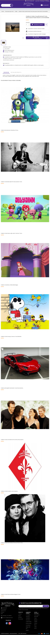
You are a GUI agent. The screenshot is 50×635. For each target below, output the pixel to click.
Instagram (10, 623)
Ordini (35, 618)
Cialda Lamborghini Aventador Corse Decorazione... (12, 388)
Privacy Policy (28, 623)
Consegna (28, 614)
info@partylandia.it (10, 50)
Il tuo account (36, 613)
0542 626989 (7, 48)
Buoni (35, 624)
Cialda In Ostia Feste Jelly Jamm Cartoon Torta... (11, 233)
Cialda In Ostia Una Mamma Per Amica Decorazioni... (12, 439)
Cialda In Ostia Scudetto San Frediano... (9, 491)
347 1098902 (11, 51)
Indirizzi (35, 623)
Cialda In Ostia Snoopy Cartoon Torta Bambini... (11, 336)
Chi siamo (28, 619)
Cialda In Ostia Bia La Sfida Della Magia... (9, 285)
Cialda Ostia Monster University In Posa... (10, 130)
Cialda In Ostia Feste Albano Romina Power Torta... (12, 542)
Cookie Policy (28, 621)
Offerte (20, 614)
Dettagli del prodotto (16, 72)
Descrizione (6, 72)
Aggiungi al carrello (37, 24)
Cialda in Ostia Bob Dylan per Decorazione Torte (11, 181)
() (29, 0)
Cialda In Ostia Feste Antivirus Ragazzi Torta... (11, 594)
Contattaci (28, 625)
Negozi (27, 630)
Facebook (7, 623)
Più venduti (20, 619)
